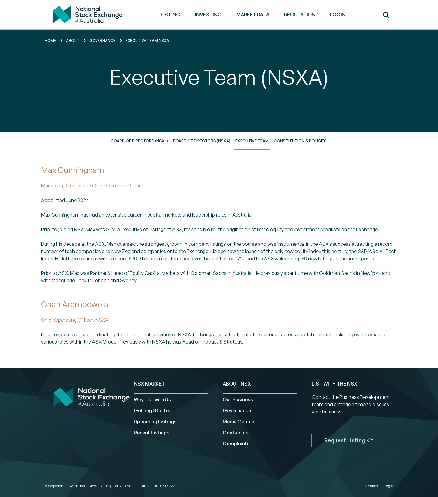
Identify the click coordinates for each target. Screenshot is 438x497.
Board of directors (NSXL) (139, 140)
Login (338, 15)
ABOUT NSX (237, 384)
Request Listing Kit (349, 440)
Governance (237, 410)
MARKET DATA (252, 15)
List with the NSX (334, 384)
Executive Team (252, 140)
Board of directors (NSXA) (201, 140)
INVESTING (208, 15)
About (72, 40)
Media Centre (238, 422)
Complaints (236, 443)
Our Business (238, 399)
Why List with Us (152, 399)
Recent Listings (151, 433)
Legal (388, 486)
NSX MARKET (149, 384)
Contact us (236, 433)
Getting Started (153, 410)
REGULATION (299, 15)
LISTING (170, 15)
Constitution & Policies (300, 140)
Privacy (371, 486)
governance (102, 40)
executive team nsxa (147, 40)
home (50, 40)
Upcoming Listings (155, 422)
